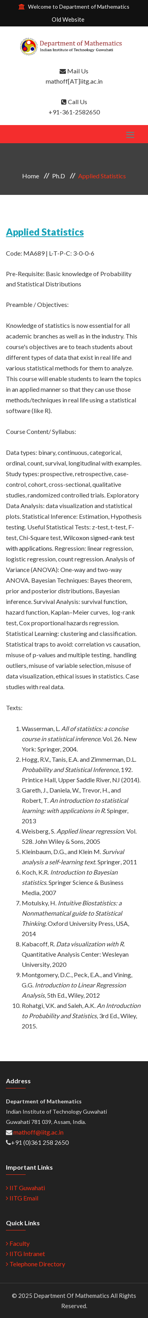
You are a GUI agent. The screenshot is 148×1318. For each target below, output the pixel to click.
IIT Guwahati (25, 1187)
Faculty (18, 1243)
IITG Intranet (25, 1253)
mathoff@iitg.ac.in (38, 1132)
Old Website (68, 19)
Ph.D (58, 175)
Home (30, 175)
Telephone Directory (35, 1264)
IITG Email (22, 1198)
